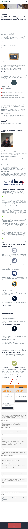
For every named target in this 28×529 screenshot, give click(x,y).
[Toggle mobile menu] (26, 1)
